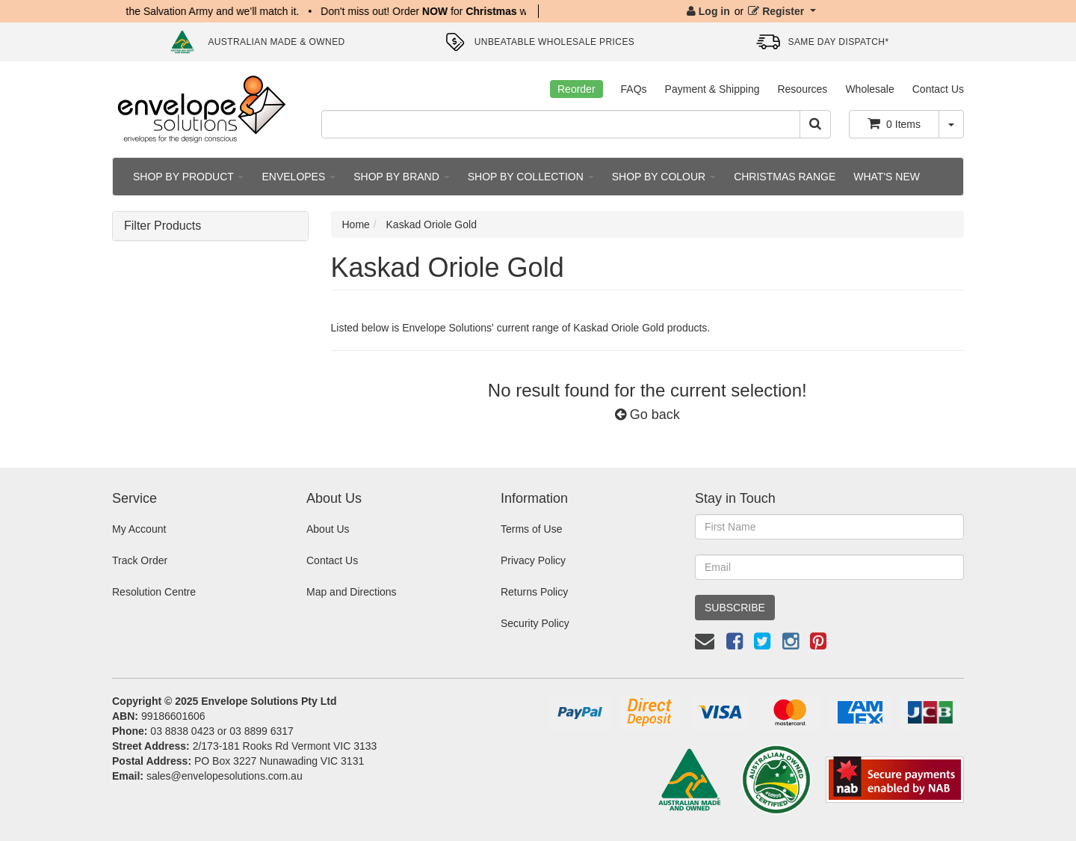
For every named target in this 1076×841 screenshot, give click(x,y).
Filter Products (162, 225)
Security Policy (535, 623)
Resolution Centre (154, 592)
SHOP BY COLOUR (664, 177)
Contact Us (938, 89)
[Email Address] (829, 567)
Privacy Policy (533, 560)
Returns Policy (534, 592)
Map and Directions (351, 592)
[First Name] (829, 526)
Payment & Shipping (712, 89)
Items (894, 123)
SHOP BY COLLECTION (531, 177)
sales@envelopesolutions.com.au (224, 776)
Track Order (139, 560)
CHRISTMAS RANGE (784, 177)
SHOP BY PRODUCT (188, 177)
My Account (139, 529)
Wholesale (869, 89)
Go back (647, 414)
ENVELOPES (299, 177)
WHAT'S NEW (886, 177)
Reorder (576, 89)
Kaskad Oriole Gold (431, 224)
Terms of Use (531, 529)
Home (356, 224)
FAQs (634, 89)
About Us (328, 529)
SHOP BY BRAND (401, 177)
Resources (802, 89)
